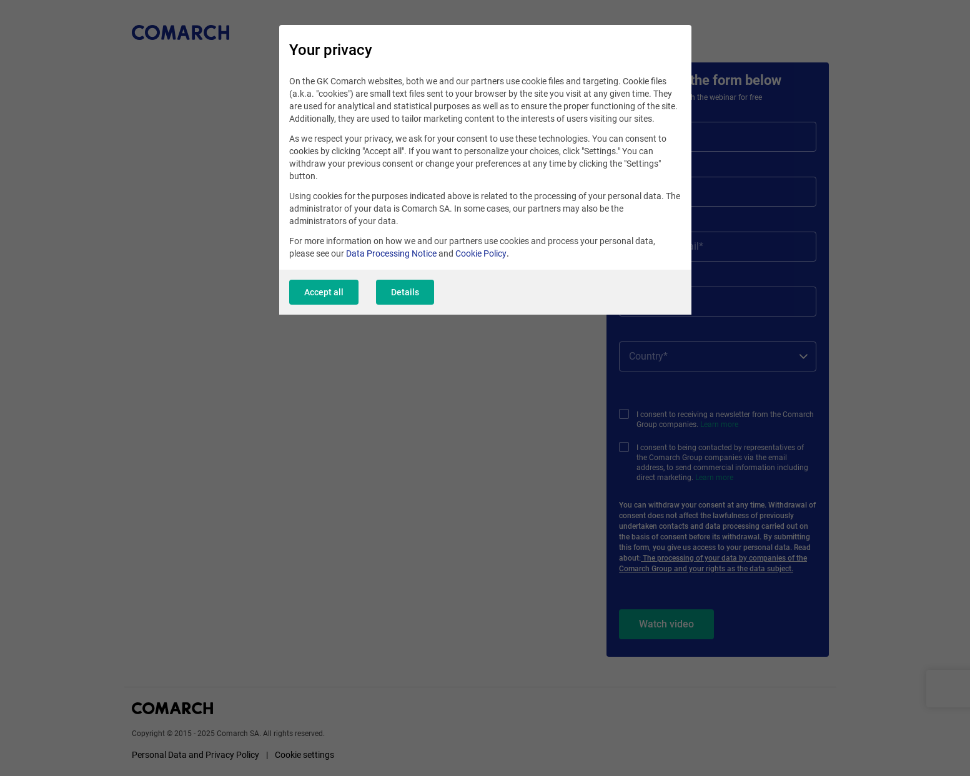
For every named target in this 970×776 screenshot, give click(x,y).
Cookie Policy (481, 253)
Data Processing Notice (391, 253)
